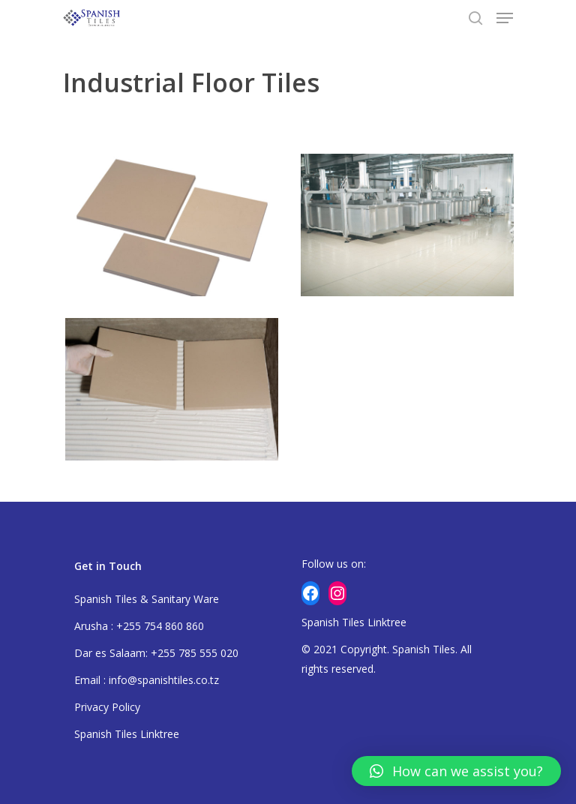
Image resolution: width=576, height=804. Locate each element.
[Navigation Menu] (504, 18)
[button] (456, 771)
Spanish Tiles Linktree (126, 734)
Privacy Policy (107, 707)
